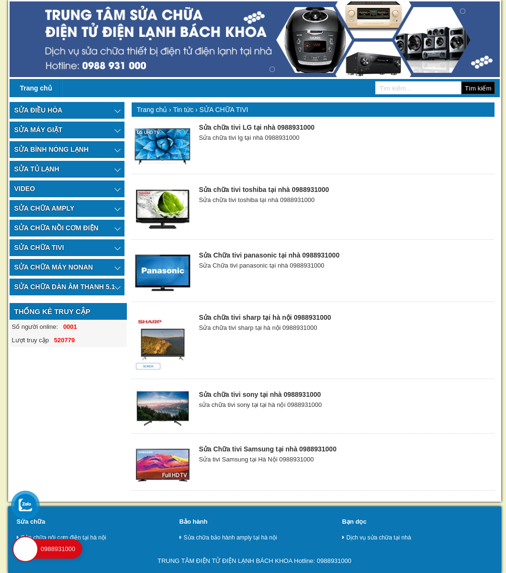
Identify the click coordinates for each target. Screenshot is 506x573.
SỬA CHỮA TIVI (224, 109)
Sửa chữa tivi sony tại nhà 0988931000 (260, 394)
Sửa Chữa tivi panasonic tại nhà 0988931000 (269, 255)
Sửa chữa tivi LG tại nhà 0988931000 (257, 127)
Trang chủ (36, 88)
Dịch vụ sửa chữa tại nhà (376, 537)
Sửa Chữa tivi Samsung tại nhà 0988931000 (267, 449)
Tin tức (184, 109)
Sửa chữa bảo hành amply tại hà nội (228, 537)
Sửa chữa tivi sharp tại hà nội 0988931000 (265, 317)
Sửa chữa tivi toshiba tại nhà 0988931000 (264, 189)
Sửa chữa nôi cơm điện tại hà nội (61, 537)
